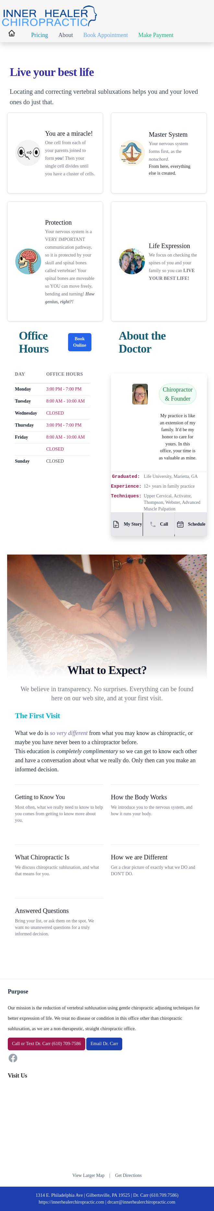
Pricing (39, 35)
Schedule (191, 524)
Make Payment (155, 35)
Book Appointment (105, 35)
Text (30, 1043)
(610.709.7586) (164, 1195)
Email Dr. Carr (104, 1043)
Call (159, 524)
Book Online (79, 342)
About (65, 35)
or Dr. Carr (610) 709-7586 (46, 1043)
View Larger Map (88, 1175)
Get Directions (128, 1175)
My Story (127, 524)
